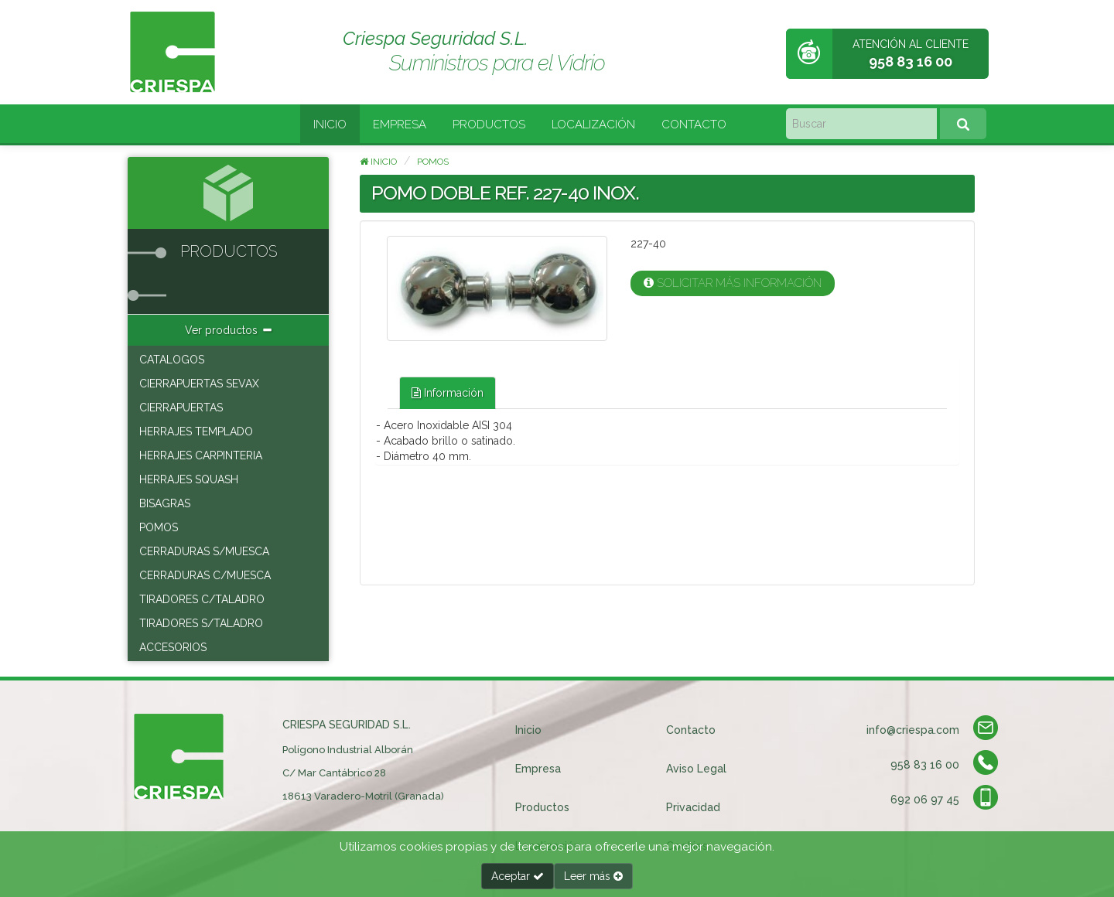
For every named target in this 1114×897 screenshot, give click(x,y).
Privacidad (693, 807)
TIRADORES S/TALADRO (201, 623)
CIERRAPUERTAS (181, 407)
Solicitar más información (733, 283)
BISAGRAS (164, 503)
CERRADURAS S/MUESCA (204, 551)
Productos (489, 124)
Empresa (399, 124)
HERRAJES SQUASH (188, 479)
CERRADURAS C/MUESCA (205, 575)
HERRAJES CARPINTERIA (200, 455)
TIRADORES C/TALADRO (202, 599)
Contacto (693, 124)
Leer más (593, 876)
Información (448, 393)
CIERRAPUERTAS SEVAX (199, 383)
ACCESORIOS (173, 647)
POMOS (158, 527)
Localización (593, 124)
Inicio (330, 124)
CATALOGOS (171, 359)
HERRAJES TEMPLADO (196, 431)
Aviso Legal (696, 768)
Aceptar (517, 876)
